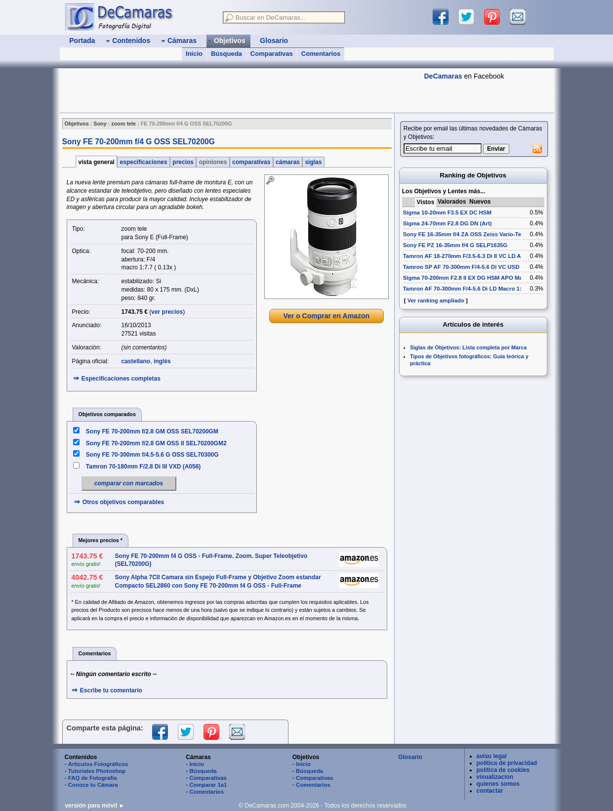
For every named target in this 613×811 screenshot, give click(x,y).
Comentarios (320, 53)
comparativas (251, 162)
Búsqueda (226, 53)
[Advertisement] (239, 90)
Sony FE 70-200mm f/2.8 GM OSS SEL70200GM (152, 431)
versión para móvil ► (94, 805)
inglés (162, 361)
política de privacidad (507, 763)
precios (183, 162)
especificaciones (143, 162)
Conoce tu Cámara (93, 785)
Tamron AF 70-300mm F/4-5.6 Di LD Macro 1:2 (464, 289)
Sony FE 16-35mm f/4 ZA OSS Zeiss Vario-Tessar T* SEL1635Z (486, 234)
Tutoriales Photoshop (96, 771)
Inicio (194, 53)
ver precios (167, 311)
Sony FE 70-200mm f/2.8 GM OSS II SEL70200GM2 (156, 443)
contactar (490, 790)
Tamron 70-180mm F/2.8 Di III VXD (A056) (143, 466)
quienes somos (498, 783)
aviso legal (492, 756)
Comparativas (271, 53)
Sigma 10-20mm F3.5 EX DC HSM (447, 212)
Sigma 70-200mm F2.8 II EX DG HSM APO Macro (467, 278)
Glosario (410, 757)
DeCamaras (443, 76)
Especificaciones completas (121, 378)
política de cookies (503, 770)
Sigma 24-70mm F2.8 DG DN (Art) (447, 223)
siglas (313, 162)
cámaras (287, 162)
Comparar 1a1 (208, 785)
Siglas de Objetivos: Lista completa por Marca (468, 347)
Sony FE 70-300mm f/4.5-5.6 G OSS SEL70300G (152, 454)
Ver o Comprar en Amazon (326, 316)
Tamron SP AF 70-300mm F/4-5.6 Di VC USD (461, 267)
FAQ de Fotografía (92, 778)
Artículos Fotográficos (98, 764)
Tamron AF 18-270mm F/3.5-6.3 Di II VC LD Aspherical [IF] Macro (488, 256)
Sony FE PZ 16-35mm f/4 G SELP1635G (455, 245)
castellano (136, 361)
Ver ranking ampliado (436, 300)
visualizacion (495, 776)
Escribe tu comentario (111, 690)
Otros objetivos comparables (123, 502)
